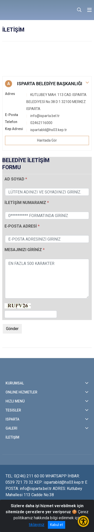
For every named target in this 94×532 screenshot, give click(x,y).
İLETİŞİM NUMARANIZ (25, 202)
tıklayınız (36, 524)
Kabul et (56, 525)
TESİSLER (13, 410)
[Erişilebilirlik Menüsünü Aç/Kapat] (83, 521)
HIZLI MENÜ (15, 401)
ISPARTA (12, 419)
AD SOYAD (14, 179)
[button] (47, 83)
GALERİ (11, 428)
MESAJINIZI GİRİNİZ (24, 249)
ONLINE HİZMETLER (21, 392)
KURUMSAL (15, 383)
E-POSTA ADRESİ (21, 226)
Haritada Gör (47, 140)
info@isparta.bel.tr (45, 116)
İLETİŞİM (12, 437)
